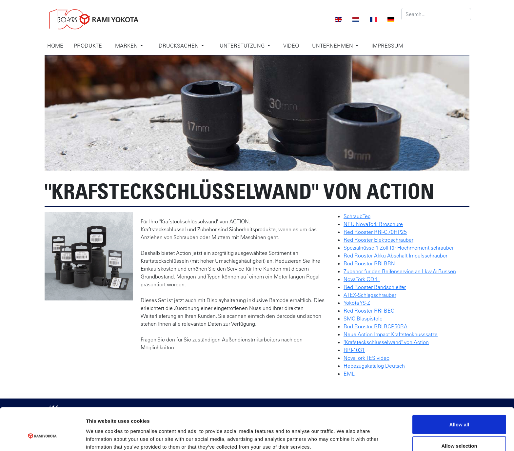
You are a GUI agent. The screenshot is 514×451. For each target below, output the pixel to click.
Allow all (459, 390)
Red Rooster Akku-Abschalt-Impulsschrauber (395, 255)
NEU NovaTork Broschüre (373, 224)
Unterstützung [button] (243, 45)
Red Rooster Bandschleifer (375, 287)
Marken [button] (127, 45)
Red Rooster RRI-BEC (369, 310)
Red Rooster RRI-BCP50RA (375, 326)
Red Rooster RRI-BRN (369, 263)
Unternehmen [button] (333, 45)
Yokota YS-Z (357, 302)
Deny (459, 433)
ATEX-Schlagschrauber (370, 295)
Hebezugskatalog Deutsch (374, 365)
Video (291, 45)
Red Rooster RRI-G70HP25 (375, 232)
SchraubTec (357, 216)
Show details (344, 434)
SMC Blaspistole (363, 318)
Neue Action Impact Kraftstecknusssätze (391, 334)
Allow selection (459, 412)
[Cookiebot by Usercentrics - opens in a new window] (42, 438)
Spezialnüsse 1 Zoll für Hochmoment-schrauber (399, 247)
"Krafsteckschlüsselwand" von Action (386, 342)
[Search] (436, 14)
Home (55, 45)
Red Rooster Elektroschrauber (378, 239)
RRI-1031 (354, 350)
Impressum (387, 45)
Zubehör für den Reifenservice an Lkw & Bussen (400, 271)
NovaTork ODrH (362, 279)
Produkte (88, 45)
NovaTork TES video (366, 358)
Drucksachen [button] (179, 45)
